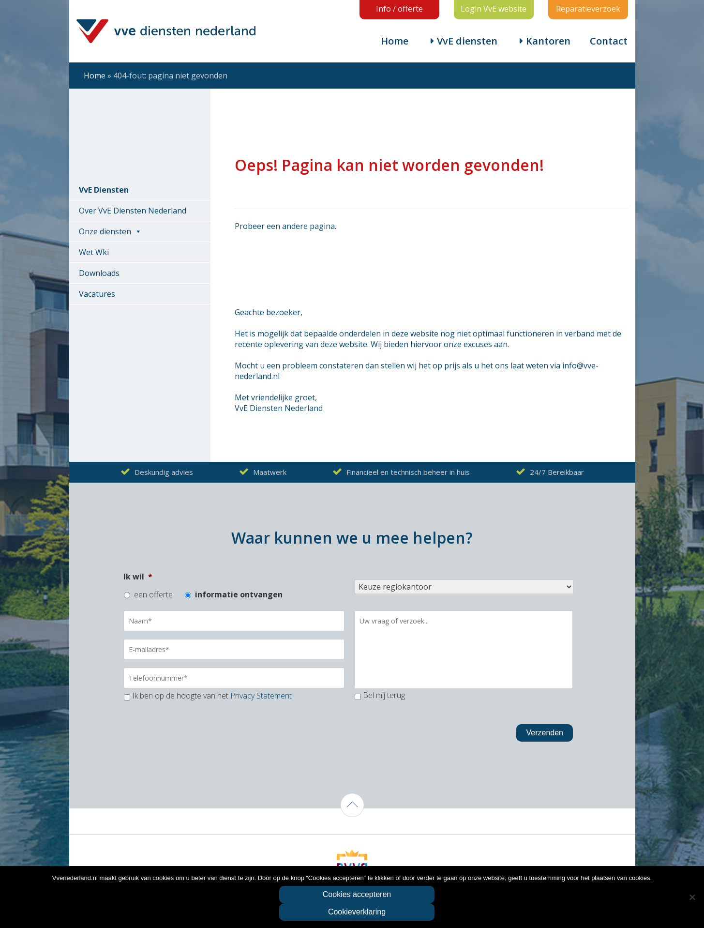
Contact (609, 40)
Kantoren (548, 40)
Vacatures (97, 294)
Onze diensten (105, 231)
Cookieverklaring (357, 912)
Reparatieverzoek (588, 8)
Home (394, 40)
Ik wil (137, 576)
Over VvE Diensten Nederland (132, 210)
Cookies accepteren (357, 894)
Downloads (99, 273)
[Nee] (692, 897)
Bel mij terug (384, 695)
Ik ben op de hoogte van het (212, 695)
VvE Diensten (104, 189)
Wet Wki (94, 252)
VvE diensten (467, 40)
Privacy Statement (261, 695)
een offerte (153, 594)
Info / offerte (399, 8)
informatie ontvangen (239, 594)
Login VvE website (493, 8)
